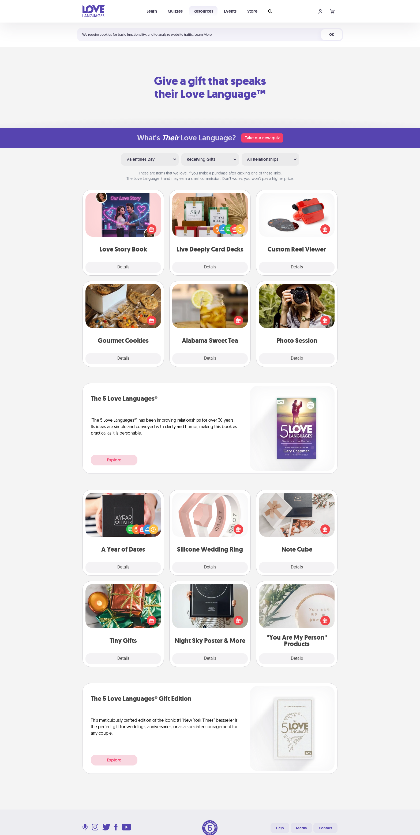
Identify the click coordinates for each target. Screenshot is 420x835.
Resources (203, 11)
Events (230, 11)
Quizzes (175, 11)
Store (252, 11)
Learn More (203, 34)
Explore (114, 460)
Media (301, 828)
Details (123, 267)
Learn (152, 11)
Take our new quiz (262, 138)
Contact (325, 828)
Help (280, 828)
